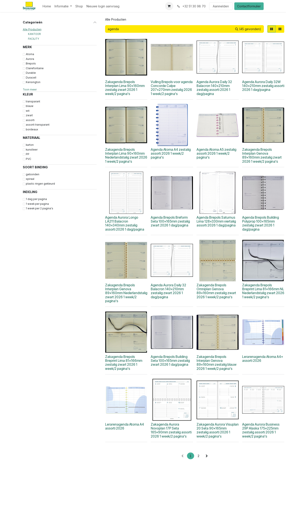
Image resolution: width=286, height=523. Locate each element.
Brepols (31, 63)
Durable (31, 72)
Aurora (30, 59)
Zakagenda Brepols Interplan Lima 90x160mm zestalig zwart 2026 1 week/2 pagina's (125, 88)
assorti (30, 120)
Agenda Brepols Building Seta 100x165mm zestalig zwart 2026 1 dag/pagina (170, 361)
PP (27, 154)
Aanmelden (221, 6)
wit (28, 110)
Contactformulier (249, 6)
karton (30, 144)
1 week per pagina (37, 203)
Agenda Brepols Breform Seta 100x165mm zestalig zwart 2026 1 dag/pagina (170, 221)
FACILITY (33, 38)
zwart (29, 115)
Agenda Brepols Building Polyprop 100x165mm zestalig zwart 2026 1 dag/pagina (260, 223)
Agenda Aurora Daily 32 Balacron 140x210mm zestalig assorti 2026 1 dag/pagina (214, 88)
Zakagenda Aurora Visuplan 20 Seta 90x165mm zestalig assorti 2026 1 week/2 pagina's (217, 430)
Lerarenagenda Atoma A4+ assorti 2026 (262, 359)
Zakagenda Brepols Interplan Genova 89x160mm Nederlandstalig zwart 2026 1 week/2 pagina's (126, 293)
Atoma (30, 54)
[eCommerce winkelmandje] (169, 6)
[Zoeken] (248, 29)
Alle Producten (32, 29)
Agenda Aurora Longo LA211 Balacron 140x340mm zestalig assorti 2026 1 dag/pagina (124, 223)
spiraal (30, 178)
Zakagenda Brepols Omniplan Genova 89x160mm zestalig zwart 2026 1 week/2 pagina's (216, 291)
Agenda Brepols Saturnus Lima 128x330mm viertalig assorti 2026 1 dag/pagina (216, 221)
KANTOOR (34, 34)
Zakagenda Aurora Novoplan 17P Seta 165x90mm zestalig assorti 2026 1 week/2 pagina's (171, 430)
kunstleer (32, 149)
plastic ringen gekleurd (40, 183)
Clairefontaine (35, 68)
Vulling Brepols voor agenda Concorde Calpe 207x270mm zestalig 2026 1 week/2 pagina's (172, 88)
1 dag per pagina (36, 199)
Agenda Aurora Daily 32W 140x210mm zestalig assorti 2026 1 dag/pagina (263, 86)
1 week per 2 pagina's (39, 208)
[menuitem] (47, 6)
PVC (28, 159)
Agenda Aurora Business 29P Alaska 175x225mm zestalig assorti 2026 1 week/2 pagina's (260, 430)
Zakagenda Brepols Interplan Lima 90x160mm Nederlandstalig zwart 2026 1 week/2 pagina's (126, 156)
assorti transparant (38, 124)
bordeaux (32, 129)
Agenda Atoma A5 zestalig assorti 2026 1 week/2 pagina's (216, 153)
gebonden (32, 174)
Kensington (33, 82)
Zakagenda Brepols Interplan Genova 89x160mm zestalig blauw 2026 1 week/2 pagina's (216, 363)
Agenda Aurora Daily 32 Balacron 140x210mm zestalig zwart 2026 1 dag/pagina (168, 291)
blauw (29, 106)
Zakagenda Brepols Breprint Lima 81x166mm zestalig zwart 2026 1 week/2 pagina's (123, 363)
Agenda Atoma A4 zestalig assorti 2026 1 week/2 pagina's (171, 153)
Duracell (31, 77)
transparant (33, 101)
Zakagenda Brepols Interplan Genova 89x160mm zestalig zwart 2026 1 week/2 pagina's (261, 156)
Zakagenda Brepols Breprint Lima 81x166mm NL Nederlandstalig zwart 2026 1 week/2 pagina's (263, 291)
